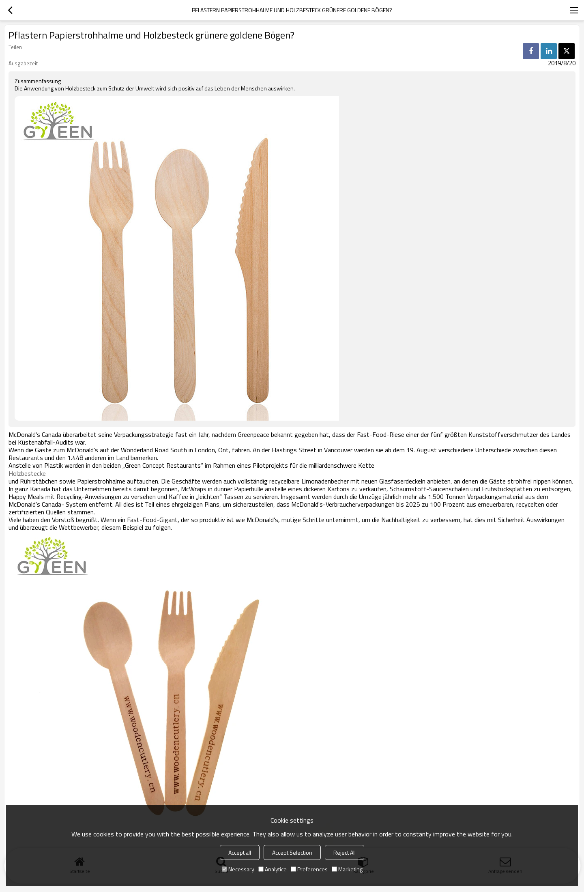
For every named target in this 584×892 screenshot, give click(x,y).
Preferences (309, 869)
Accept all (239, 852)
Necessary (238, 869)
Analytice (272, 869)
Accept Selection (292, 852)
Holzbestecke (27, 473)
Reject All (344, 852)
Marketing (347, 869)
